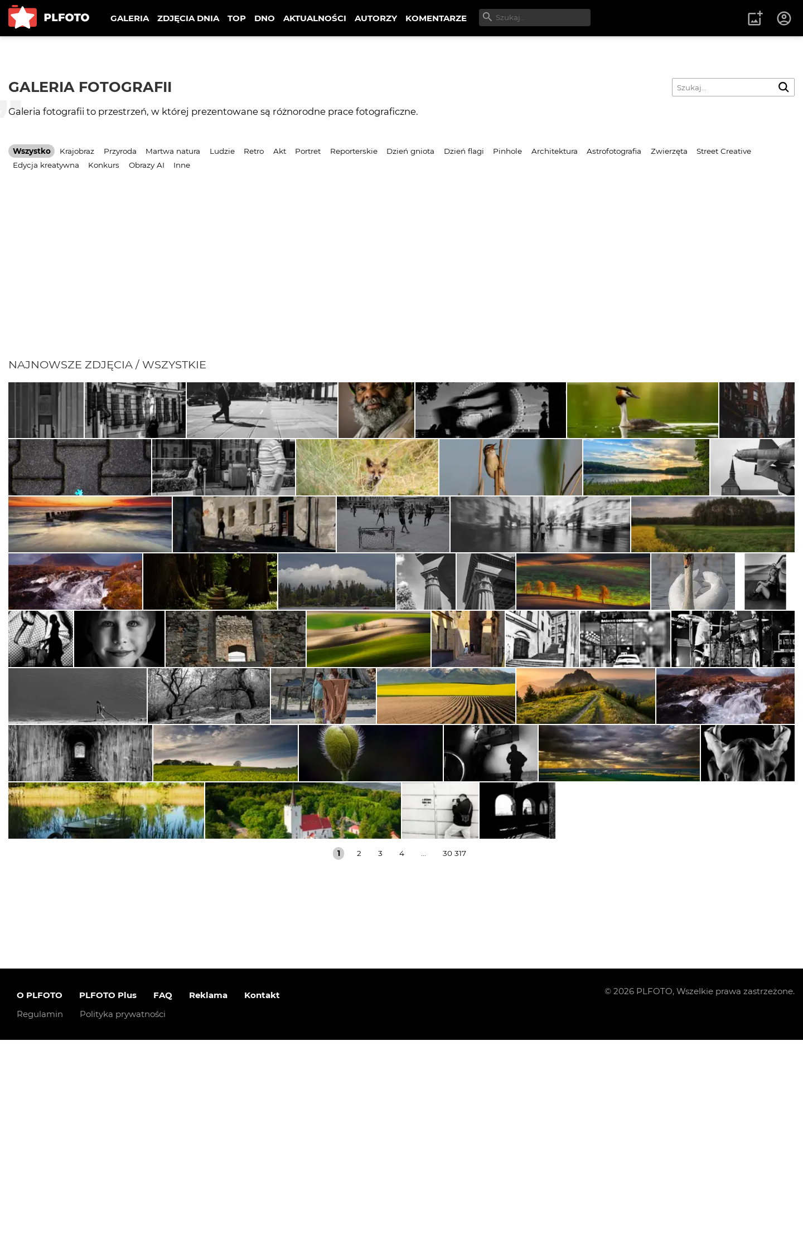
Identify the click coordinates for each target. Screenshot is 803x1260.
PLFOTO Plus (108, 1215)
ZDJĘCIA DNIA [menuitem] (188, 18)
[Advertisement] (401, 274)
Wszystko (32, 151)
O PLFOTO (39, 1215)
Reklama (208, 1215)
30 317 (454, 1073)
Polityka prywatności (123, 1234)
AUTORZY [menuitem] (376, 18)
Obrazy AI (147, 164)
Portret (308, 151)
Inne (181, 164)
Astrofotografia (614, 151)
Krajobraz (77, 151)
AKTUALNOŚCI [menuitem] (314, 18)
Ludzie (222, 151)
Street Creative (723, 151)
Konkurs (103, 164)
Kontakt (262, 1215)
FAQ (162, 1215)
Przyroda (120, 151)
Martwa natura (173, 151)
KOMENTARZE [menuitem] (436, 18)
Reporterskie (354, 151)
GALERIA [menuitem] (129, 18)
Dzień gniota (410, 151)
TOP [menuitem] (237, 18)
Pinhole (507, 151)
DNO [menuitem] (264, 18)
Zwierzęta (669, 151)
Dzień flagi (464, 151)
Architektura (554, 151)
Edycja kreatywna (46, 164)
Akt (279, 151)
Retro (254, 151)
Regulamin (40, 1234)
